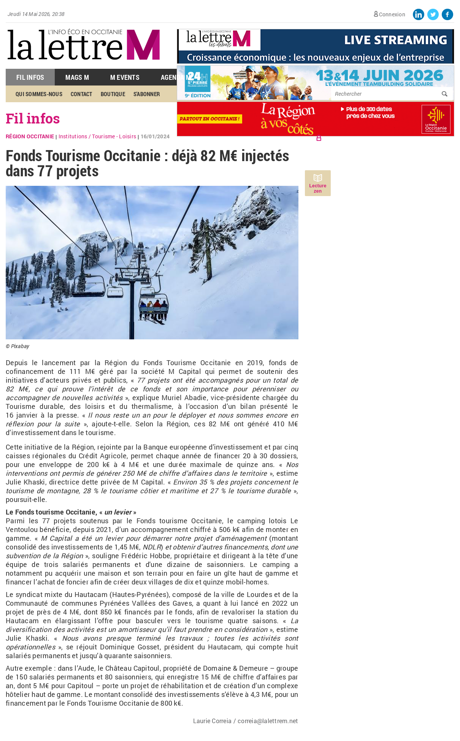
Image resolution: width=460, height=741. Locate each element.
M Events (125, 77)
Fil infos (33, 118)
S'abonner (146, 94)
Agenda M (176, 77)
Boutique (113, 94)
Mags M (77, 77)
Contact (81, 94)
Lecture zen (317, 188)
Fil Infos (30, 77)
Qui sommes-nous (39, 94)
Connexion (392, 14)
